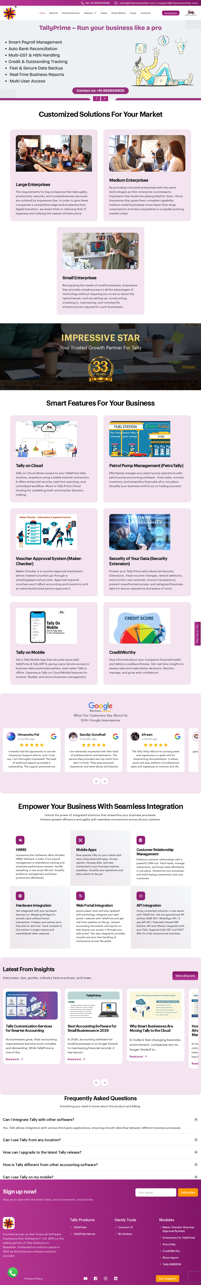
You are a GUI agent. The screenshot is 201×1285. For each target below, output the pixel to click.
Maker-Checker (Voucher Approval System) (179, 1229)
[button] (96, 781)
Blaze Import (171, 1257)
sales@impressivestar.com (137, 2)
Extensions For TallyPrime (179, 1237)
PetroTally (169, 1244)
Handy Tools (125, 1220)
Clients (104, 13)
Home (42, 13)
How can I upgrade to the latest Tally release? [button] (42, 1152)
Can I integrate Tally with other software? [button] (38, 1119)
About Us (53, 13)
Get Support (167, 1278)
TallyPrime (80, 1227)
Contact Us (146, 13)
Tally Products (82, 1220)
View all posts (185, 975)
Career (133, 13)
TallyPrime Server (84, 1233)
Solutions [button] (90, 13)
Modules (166, 1220)
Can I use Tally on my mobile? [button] (28, 1177)
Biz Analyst (125, 1233)
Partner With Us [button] (119, 13)
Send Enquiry (171, 13)
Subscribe (188, 1192)
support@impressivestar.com (178, 2)
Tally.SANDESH (172, 1264)
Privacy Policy (33, 1278)
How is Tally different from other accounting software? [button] (50, 1164)
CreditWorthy (171, 1250)
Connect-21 (125, 1227)
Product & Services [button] (71, 13)
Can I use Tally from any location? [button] (32, 1140)
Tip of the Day (197, 633)
